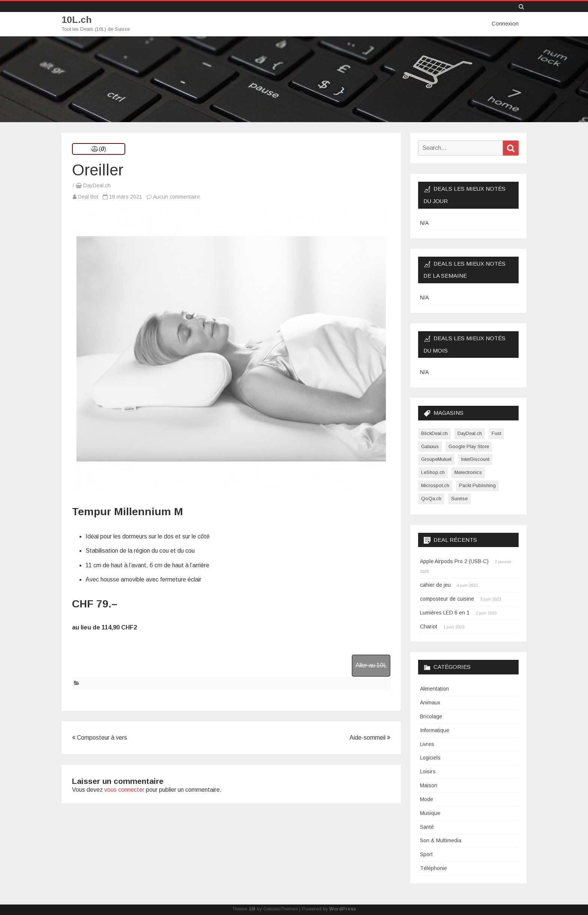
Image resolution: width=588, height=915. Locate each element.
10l (252, 908)
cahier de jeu (435, 585)
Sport (426, 854)
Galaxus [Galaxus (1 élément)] (430, 446)
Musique (430, 813)
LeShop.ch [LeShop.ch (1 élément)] (433, 472)
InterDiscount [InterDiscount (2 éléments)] (475, 459)
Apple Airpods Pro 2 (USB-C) (454, 561)
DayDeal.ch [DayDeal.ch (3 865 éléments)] (470, 433)
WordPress (342, 908)
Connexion (505, 23)
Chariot (428, 626)
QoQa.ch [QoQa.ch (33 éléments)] (431, 498)
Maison (428, 785)
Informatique (434, 730)
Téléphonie (433, 868)
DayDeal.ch (97, 185)
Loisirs (428, 771)
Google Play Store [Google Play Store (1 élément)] (468, 446)
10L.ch (77, 19)
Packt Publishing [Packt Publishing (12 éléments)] (477, 485)
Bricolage (431, 716)
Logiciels (430, 758)
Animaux (430, 702)
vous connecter (124, 789)
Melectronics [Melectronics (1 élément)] (468, 472)
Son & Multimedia (440, 840)
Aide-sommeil (370, 737)
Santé (427, 827)
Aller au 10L (371, 665)
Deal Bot (88, 196)
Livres (427, 744)
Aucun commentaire (176, 196)
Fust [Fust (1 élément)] (496, 433)
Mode (426, 799)
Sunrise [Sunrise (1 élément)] (459, 498)
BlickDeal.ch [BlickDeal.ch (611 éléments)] (434, 433)
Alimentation (434, 688)
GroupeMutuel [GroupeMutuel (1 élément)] (436, 459)
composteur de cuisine (447, 598)
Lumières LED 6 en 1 (445, 612)
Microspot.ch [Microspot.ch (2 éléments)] (435, 485)
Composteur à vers (99, 737)
